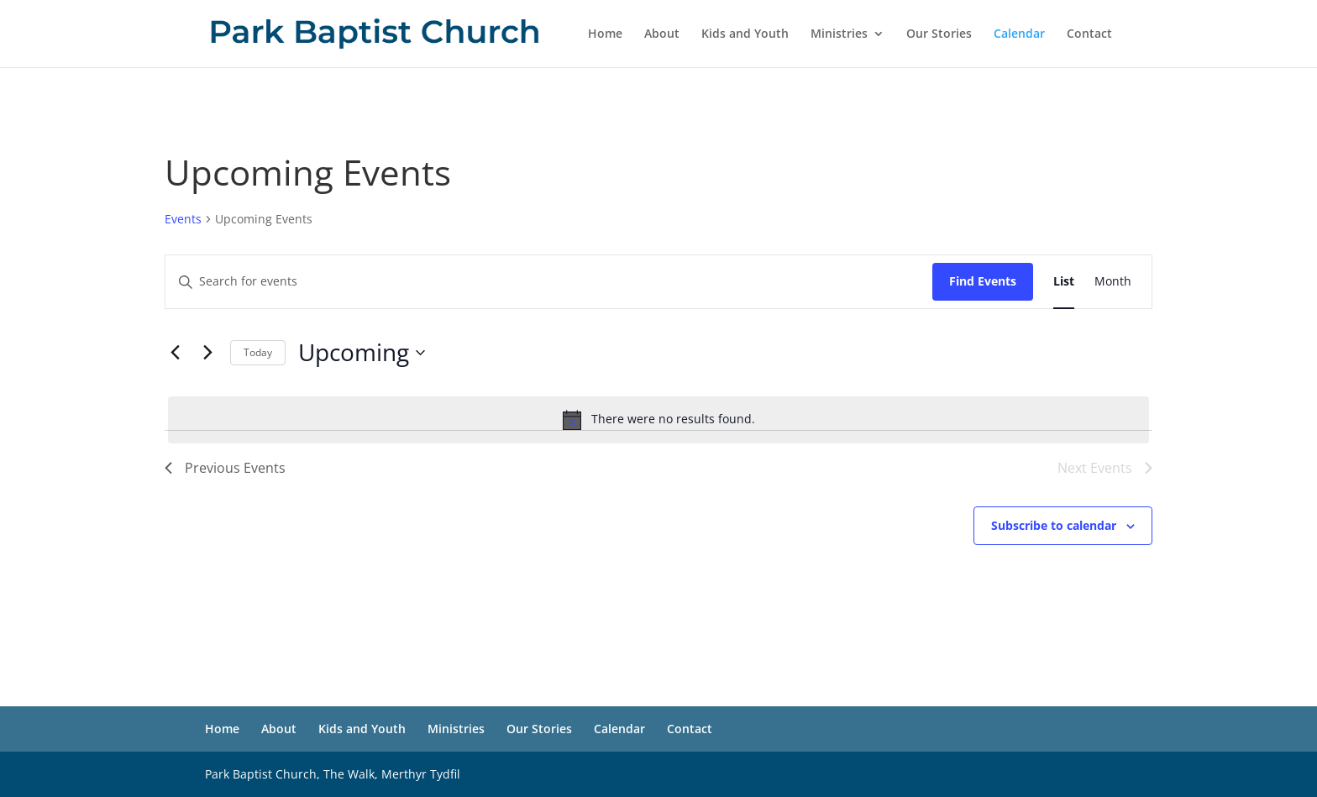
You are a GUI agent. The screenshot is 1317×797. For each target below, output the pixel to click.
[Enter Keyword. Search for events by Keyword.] (548, 281)
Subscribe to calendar (1053, 525)
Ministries (839, 34)
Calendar (1019, 34)
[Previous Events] (175, 353)
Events (183, 219)
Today (258, 352)
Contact (1089, 34)
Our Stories (939, 34)
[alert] (658, 419)
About (661, 34)
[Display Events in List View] (1063, 281)
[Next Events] (207, 353)
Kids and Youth (745, 34)
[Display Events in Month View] (1112, 281)
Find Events (982, 281)
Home (605, 34)
